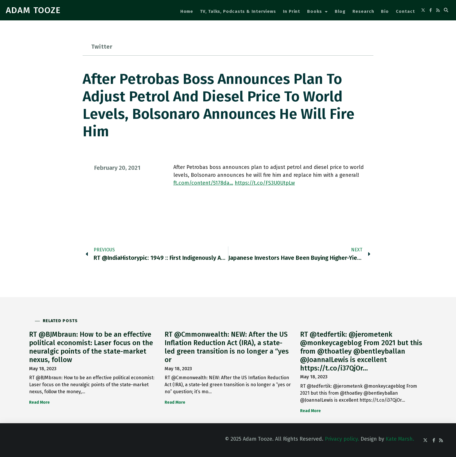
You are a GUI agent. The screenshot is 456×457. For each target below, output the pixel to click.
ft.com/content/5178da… (203, 183)
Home (186, 11)
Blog (340, 11)
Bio (385, 11)
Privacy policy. (342, 439)
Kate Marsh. (400, 439)
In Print (291, 11)
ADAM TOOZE (33, 10)
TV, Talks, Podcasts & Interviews (238, 11)
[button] (446, 10)
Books (317, 11)
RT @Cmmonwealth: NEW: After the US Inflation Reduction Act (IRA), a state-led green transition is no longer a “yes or (227, 347)
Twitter (102, 46)
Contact (405, 11)
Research (363, 11)
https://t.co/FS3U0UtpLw (265, 183)
